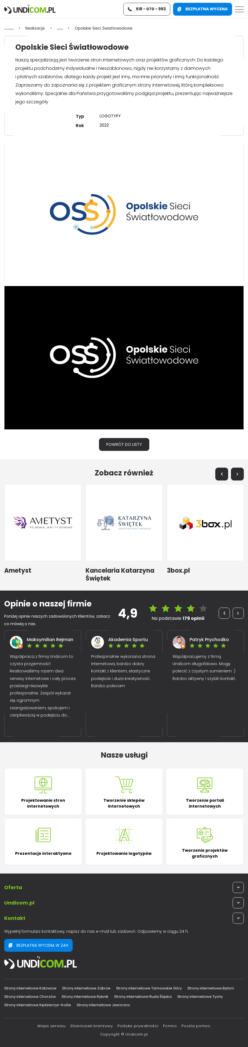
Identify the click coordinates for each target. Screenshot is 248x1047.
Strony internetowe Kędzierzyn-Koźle (37, 1005)
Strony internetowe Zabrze (86, 988)
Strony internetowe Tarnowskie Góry (149, 988)
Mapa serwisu (51, 1026)
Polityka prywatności (137, 1026)
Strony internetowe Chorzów (30, 996)
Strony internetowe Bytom (210, 988)
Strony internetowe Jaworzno (103, 1005)
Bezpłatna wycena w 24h (38, 945)
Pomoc (170, 1026)
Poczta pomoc (195, 1026)
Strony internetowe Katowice (30, 988)
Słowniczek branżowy (91, 1026)
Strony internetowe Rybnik (85, 996)
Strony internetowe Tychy (200, 996)
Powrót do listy (124, 444)
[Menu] (239, 10)
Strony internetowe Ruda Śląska (143, 996)
